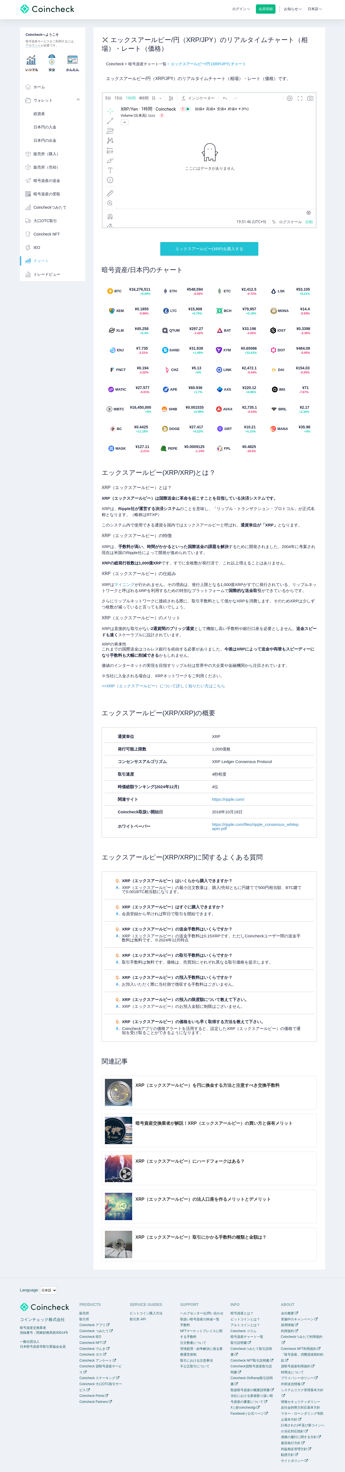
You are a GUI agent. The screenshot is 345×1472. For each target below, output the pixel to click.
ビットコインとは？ (245, 1319)
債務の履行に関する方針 (299, 1437)
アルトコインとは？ (245, 1325)
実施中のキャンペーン (297, 1319)
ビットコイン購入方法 (146, 1313)
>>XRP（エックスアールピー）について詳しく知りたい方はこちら (163, 686)
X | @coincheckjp (243, 1407)
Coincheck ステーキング (97, 1378)
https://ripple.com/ (228, 799)
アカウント (33, 45)
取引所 (84, 1319)
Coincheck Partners (93, 1402)
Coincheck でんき (92, 1349)
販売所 (84, 1313)
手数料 (185, 1325)
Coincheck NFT (90, 1343)
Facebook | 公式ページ (247, 1413)
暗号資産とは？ (242, 1313)
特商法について (292, 1372)
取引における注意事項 (196, 1360)
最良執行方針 (291, 1443)
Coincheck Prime (91, 1396)
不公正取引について (195, 1366)
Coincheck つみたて (93, 1331)
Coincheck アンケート (95, 1360)
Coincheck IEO (90, 1337)
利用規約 (287, 1331)
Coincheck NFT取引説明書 (250, 1360)
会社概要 (287, 1313)
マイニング (124, 584)
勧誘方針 (287, 1455)
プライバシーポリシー (297, 1378)
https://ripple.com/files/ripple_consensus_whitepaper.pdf (255, 826)
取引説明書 (239, 1343)
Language (29, 1290)
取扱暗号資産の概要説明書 (250, 1390)
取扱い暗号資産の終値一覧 (199, 1319)
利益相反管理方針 (294, 1449)
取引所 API (138, 1319)
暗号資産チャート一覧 (247, 1337)
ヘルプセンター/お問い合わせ (201, 1313)
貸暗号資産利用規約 (295, 1366)
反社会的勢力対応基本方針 (300, 1407)
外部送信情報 (291, 1384)
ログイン (239, 9)
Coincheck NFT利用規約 (299, 1349)
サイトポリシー (292, 1461)
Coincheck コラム (243, 1331)
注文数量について (193, 1343)
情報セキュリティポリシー (300, 1402)
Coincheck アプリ (92, 1325)
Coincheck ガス (90, 1354)
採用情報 (287, 1325)
